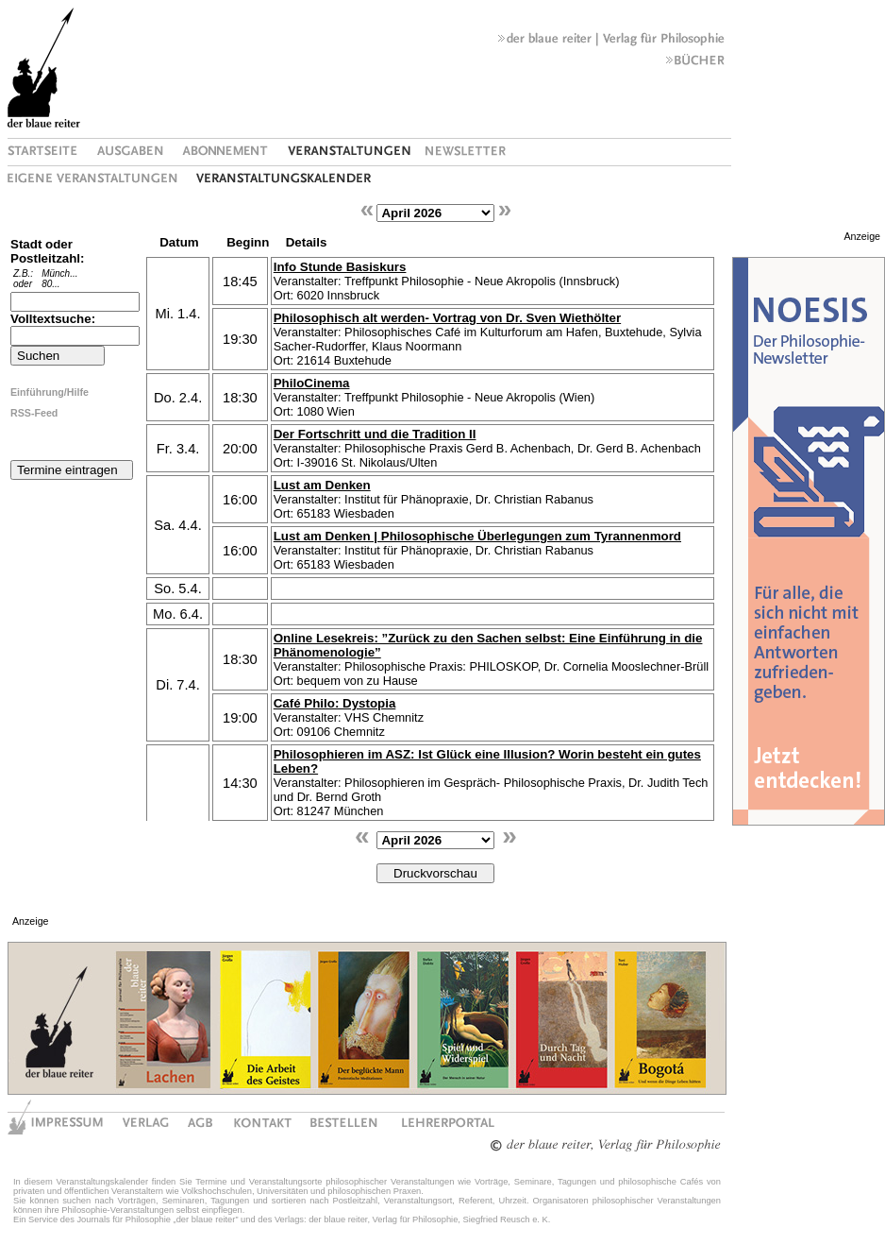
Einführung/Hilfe (49, 392)
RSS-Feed (34, 412)
